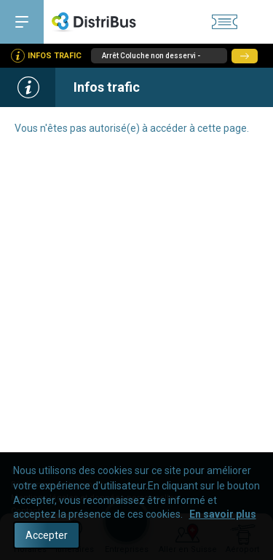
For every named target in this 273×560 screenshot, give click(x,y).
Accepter (46, 535)
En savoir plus (222, 514)
